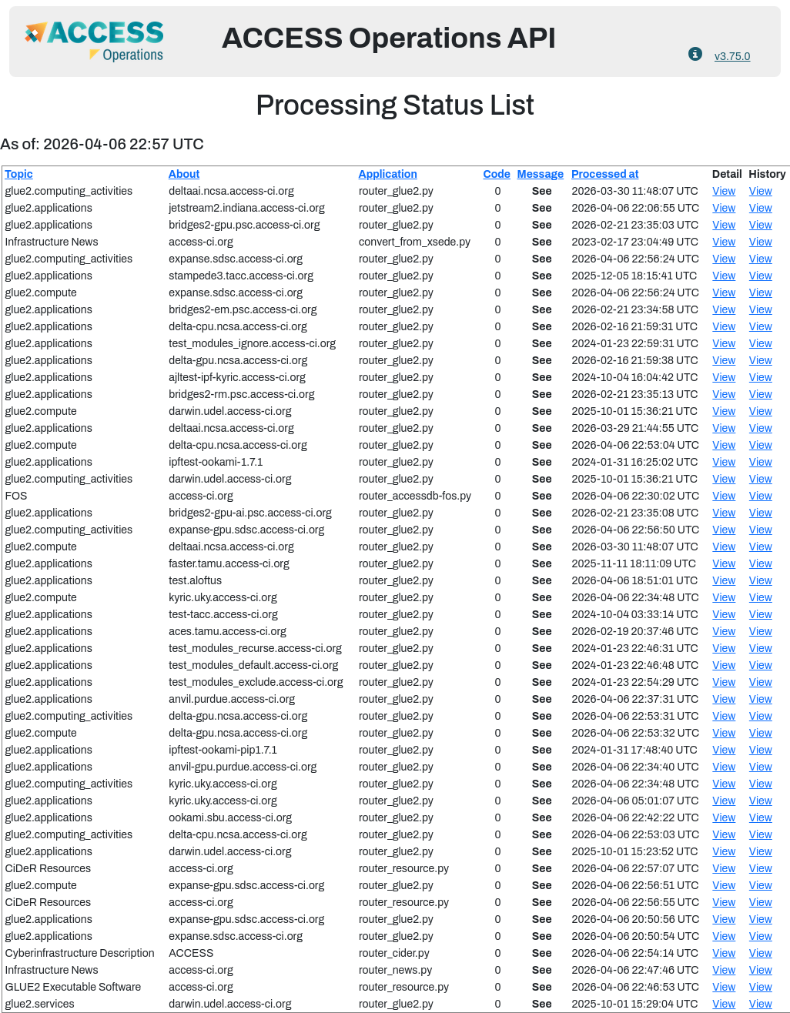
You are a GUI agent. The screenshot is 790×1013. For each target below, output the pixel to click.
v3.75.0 (733, 56)
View (723, 191)
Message (540, 174)
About (184, 174)
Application (388, 174)
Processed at (604, 174)
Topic (19, 174)
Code (497, 174)
